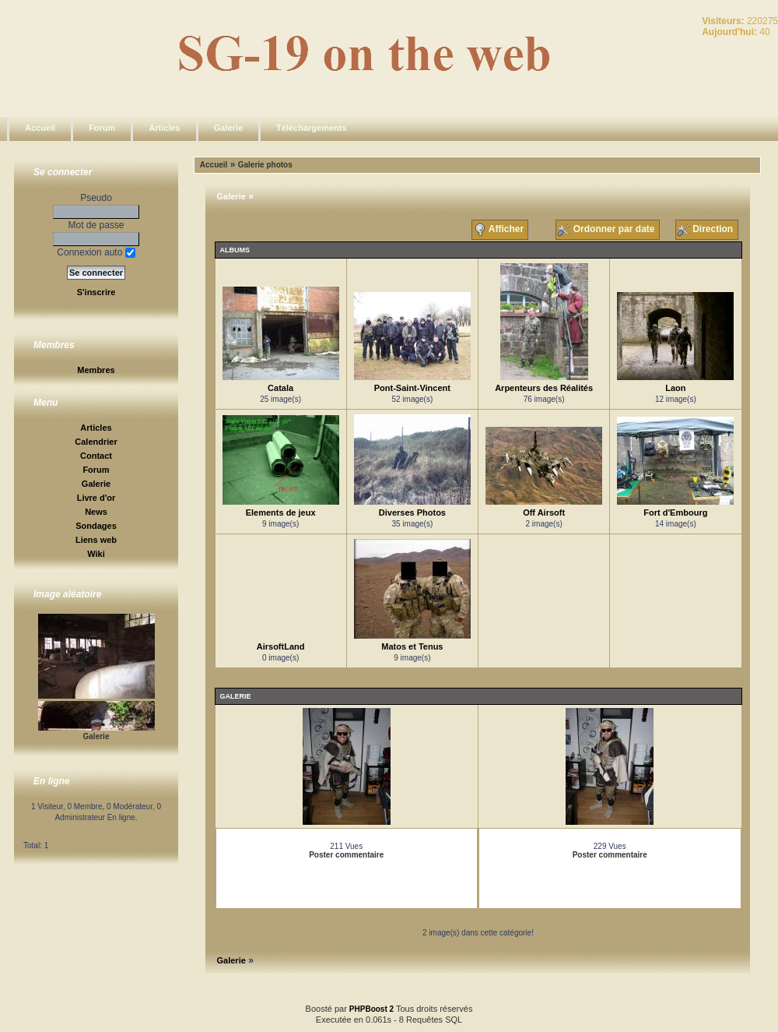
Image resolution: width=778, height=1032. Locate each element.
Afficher (500, 230)
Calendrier (96, 441)
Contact (96, 455)
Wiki (96, 553)
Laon (675, 388)
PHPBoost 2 (371, 1009)
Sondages (96, 525)
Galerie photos (265, 164)
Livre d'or (96, 497)
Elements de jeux (281, 512)
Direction (707, 230)
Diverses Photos (412, 512)
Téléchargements (311, 127)
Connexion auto (96, 252)
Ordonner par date (607, 230)
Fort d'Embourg (675, 512)
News (96, 511)
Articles (164, 127)
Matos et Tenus (412, 646)
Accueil (40, 127)
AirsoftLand (281, 646)
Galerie (228, 127)
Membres (95, 370)
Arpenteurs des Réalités (544, 388)
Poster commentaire (346, 855)
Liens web (96, 539)
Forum (102, 127)
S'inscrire (96, 292)
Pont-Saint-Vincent (412, 388)
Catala (280, 388)
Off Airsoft (544, 512)
